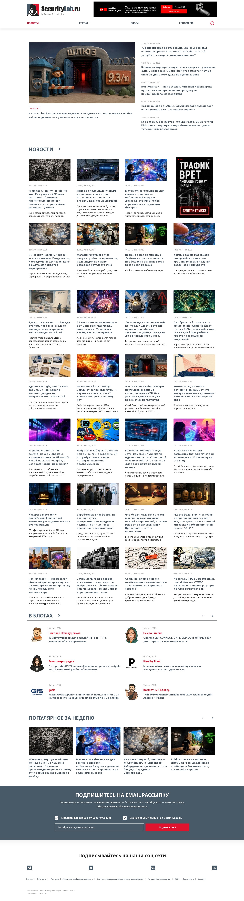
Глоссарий (186, 23)
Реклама (54, 879)
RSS (176, 879)
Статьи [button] (83, 23)
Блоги (135, 23)
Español (201, 879)
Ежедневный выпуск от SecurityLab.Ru (86, 817)
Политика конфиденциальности (78, 879)
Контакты (41, 879)
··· (214, 4)
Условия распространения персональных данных (120, 879)
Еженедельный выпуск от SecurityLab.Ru (156, 817)
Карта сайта (188, 879)
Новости (32, 23)
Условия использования (159, 879)
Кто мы (29, 879)
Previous (203, 616)
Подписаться (167, 827)
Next (212, 616)
